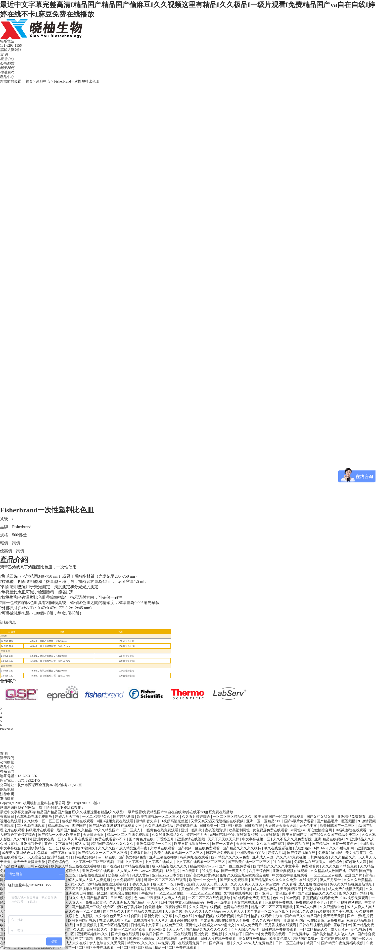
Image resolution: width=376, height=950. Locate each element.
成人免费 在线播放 (313, 884)
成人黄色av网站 (265, 889)
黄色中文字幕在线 (58, 844)
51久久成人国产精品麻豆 (89, 898)
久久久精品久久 (344, 857)
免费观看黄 (311, 866)
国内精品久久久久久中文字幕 (276, 866)
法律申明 (7, 794)
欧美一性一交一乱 (203, 880)
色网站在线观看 (236, 907)
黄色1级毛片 (285, 893)
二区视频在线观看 (31, 826)
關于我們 (7, 68)
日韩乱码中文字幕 (145, 925)
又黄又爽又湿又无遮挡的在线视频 (218, 821)
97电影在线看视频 (238, 893)
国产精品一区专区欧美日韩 (59, 835)
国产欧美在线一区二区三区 (249, 862)
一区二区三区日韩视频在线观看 (79, 889)
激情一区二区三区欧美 (128, 929)
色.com (139, 898)
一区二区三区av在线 (326, 875)
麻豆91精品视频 (359, 920)
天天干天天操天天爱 (29, 862)
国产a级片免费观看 (299, 821)
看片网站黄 (157, 929)
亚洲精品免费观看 (351, 817)
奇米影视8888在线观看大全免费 (225, 920)
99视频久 (88, 848)
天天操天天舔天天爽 (212, 884)
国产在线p (111, 866)
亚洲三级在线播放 (163, 857)
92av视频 (293, 898)
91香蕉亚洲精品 (142, 938)
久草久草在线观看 (78, 839)
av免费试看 (167, 943)
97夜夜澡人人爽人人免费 (166, 898)
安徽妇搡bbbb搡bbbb (311, 848)
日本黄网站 (22, 947)
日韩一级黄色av (345, 844)
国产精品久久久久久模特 (242, 848)
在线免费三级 (173, 925)
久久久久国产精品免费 (340, 866)
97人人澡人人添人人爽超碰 (89, 880)
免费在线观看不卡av (312, 902)
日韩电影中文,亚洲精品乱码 (183, 902)
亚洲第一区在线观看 (98, 871)
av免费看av (335, 920)
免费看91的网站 (331, 853)
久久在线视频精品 (159, 826)
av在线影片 (191, 871)
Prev (3, 729)
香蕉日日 (7, 817)
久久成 (79, 929)
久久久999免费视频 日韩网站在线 (302, 857)
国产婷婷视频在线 (301, 853)
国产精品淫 (321, 844)
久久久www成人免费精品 (253, 943)
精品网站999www (203, 866)
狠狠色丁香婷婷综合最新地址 (140, 907)
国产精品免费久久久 (163, 889)
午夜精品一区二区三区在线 (162, 893)
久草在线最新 (168, 938)
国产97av (252, 934)
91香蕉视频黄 (87, 925)
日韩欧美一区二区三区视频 (221, 826)
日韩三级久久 (97, 929)
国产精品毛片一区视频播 (336, 821)
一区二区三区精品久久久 (233, 817)
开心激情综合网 (320, 830)
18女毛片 (173, 871)
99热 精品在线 (298, 844)
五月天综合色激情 (245, 929)
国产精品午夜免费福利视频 (342, 943)
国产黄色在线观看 (125, 934)
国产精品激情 (124, 817)
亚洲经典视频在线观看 (290, 871)
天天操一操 (245, 844)
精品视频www (59, 826)
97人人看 (82, 844)
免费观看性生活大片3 (150, 920)
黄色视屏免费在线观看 (271, 830)
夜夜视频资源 (216, 830)
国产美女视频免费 (133, 857)
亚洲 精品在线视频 (329, 839)
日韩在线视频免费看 (315, 925)
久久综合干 (234, 934)
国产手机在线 (343, 911)
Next (10, 729)
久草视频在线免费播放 (35, 817)
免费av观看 (185, 884)
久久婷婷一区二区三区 (42, 821)
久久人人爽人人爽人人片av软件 (255, 884)
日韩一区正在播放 (289, 943)
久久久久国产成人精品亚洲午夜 (123, 848)
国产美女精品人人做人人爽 (334, 934)
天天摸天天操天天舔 (281, 826)
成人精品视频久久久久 (170, 866)
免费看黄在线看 (274, 934)
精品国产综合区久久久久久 (112, 844)
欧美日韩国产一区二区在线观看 (279, 817)
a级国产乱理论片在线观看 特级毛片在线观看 (245, 835)
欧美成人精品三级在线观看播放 (76, 866)
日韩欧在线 (254, 826)
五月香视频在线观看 (281, 925)
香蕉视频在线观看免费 (321, 898)
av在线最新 (189, 938)
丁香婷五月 (165, 839)
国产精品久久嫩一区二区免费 (78, 911)
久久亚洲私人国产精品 (127, 902)
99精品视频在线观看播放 (107, 884)
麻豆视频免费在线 (279, 902)
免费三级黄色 (96, 902)
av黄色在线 (184, 916)
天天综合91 (173, 911)
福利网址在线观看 (194, 857)
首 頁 (4, 54)
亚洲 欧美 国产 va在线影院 (304, 920)
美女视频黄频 (356, 853)
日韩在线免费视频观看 (280, 929)
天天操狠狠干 (291, 889)
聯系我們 (7, 72)
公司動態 (7, 63)
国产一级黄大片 (234, 871)
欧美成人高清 (119, 875)
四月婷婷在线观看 (184, 920)
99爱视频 (323, 911)
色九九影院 (84, 916)
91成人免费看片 (250, 925)
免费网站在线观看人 (310, 862)
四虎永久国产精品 (353, 893)
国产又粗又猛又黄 (321, 817)
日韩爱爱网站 (134, 889)
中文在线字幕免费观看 (290, 875)
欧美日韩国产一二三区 (338, 826)
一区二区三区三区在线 (204, 893)
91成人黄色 (141, 875)
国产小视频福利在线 (346, 902)
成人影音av (340, 929)
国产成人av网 (307, 907)
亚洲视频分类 (31, 844)
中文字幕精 (84, 938)
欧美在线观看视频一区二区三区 (179, 853)
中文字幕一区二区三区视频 (93, 862)
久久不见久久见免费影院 (293, 839)
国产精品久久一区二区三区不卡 (103, 853)
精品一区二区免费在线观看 (176, 947)
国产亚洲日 (264, 893)
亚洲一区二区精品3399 (264, 821)
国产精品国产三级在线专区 (93, 907)
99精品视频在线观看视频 (215, 916)
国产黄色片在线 (142, 839)
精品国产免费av (306, 938)
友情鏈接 (7, 798)
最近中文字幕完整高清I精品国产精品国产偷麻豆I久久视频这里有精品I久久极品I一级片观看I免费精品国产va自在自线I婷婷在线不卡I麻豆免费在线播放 (116, 812)
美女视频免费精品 (253, 938)
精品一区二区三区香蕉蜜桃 (272, 907)
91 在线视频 (282, 862)
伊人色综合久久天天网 (107, 943)
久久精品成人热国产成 (329, 871)
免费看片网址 (141, 853)
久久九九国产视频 (271, 844)
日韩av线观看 (38, 866)
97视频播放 (210, 871)
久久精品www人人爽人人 (225, 911)
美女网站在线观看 (248, 902)
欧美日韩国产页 (295, 835)
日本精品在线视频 (135, 866)
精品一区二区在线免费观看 (128, 835)
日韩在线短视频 (84, 857)
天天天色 (176, 929)
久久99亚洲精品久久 (168, 835)
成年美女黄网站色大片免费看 (25, 853)
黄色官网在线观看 (335, 938)
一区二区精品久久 (96, 817)
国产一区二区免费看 (235, 866)
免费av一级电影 (219, 902)
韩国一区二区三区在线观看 (165, 880)
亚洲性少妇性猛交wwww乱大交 (210, 925)
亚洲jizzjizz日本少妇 (168, 875)
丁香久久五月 (140, 884)
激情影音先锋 (147, 821)
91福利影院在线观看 (351, 830)
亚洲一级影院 (192, 830)
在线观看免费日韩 (192, 943)
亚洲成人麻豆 (263, 857)
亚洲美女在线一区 (47, 839)
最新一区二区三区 (216, 889)
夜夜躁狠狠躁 (176, 907)
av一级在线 (107, 857)
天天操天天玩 (94, 835)
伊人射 (153, 902)
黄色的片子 (190, 889)
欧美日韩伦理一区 (48, 947)
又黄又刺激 (241, 889)
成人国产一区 (164, 884)
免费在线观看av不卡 (111, 839)
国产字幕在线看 (63, 853)
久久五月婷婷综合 (196, 817)
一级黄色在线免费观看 (161, 830)
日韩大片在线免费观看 (219, 938)
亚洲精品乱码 (58, 857)
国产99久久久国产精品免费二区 (335, 835)
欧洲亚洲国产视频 (82, 920)
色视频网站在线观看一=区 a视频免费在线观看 (98, 821)
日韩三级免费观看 (220, 853)
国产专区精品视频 (114, 925)
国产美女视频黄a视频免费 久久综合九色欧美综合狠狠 (228, 875)
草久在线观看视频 (278, 848)
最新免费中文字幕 (158, 916)
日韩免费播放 (299, 934)
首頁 (29, 81)
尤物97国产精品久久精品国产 (298, 916)
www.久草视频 (152, 871)
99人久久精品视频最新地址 (351, 884)
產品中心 (7, 59)
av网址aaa (298, 830)
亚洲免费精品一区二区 (154, 844)
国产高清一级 (220, 943)
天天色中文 (308, 826)
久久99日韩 (22, 839)
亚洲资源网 (365, 848)
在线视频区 (308, 880)
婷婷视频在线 (187, 826)
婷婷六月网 (276, 853)
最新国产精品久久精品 (75, 830)
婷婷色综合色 (59, 862)
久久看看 (289, 884)
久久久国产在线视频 (205, 907)
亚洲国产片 (354, 875)
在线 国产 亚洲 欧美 (111, 938)
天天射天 (113, 889)
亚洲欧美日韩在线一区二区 (87, 893)
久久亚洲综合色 (332, 907)
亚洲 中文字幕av (130, 862)
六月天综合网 (260, 871)
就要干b (312, 943)
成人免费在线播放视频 (346, 889)
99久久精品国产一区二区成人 (118, 830)
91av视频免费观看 (355, 898)
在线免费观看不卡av (115, 920)
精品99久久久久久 (141, 943)
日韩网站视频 (121, 898)
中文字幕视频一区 (256, 839)
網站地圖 (7, 789)
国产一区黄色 (223, 844)
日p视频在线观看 (92, 875)
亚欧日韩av (342, 925)
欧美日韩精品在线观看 (255, 916)
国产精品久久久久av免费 (231, 857)
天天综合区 (36, 857)
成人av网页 (70, 848)
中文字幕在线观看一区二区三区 (201, 862)
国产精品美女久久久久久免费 (274, 880)
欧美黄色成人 (280, 938)
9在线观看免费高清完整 (252, 898)
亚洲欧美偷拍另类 (251, 853)
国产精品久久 (114, 911)
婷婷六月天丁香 (67, 817)
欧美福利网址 (240, 830)
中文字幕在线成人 (159, 862)
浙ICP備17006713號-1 (83, 803)
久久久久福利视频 (266, 920)
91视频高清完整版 (174, 821)
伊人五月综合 (331, 880)
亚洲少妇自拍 (315, 889)
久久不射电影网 (342, 848)
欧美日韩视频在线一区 (192, 844)
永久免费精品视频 (127, 880)
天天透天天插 (334, 916)
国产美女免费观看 (234, 880)
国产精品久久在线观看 (145, 911)
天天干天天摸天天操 (224, 839)
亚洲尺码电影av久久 (93, 934)
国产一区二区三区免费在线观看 (90, 947)
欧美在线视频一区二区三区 (158, 817)
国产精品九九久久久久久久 (207, 929)
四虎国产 (79, 826)
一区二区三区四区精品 (135, 947)
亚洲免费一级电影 (208, 934)
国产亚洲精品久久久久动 (317, 893)
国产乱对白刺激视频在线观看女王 (116, 826)
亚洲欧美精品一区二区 (42, 848)
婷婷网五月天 (197, 835)
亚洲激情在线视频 (191, 839)
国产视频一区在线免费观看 (199, 848)
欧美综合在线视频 (124, 893)
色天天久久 (193, 911)
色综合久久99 (303, 911)
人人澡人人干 (128, 871)
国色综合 (336, 862)
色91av (278, 898)
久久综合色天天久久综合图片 (119, 916)
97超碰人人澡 (356, 862)
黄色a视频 (359, 929)
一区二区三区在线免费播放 (209, 898)
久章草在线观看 (163, 848)
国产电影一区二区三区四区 (268, 911)
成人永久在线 (76, 943)
